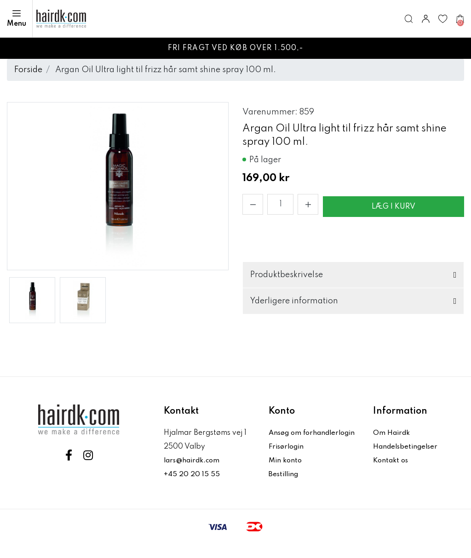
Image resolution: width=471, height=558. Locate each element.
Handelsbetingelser (407, 446)
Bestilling (285, 488)
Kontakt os (392, 460)
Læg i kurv (393, 207)
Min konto (286, 474)
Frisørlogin (288, 460)
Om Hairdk (392, 433)
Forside (28, 70)
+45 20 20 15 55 (192, 474)
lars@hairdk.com (194, 460)
